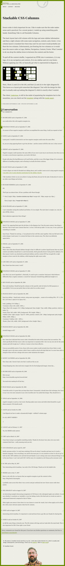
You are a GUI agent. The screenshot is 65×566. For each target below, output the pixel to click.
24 (63, 464)
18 (63, 387)
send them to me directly (9, 533)
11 (63, 271)
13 (63, 294)
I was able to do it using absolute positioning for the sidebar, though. (22, 173)
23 (63, 448)
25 (63, 473)
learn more (45, 542)
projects (34, 542)
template (30, 98)
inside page (49, 98)
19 (63, 399)
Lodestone (14, 95)
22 (63, 437)
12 (63, 283)
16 (63, 359)
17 (63, 372)
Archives (17, 6)
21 (63, 428)
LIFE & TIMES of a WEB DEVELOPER (11, 4)
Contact (10, 6)
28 (63, 520)
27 (63, 511)
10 (63, 262)
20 (63, 410)
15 (63, 337)
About (4, 6)
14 (63, 327)
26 (63, 491)
